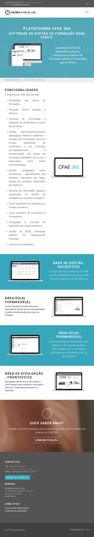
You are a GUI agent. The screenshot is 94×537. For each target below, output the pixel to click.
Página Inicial (12, 80)
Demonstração (47, 440)
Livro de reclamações (16, 511)
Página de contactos (17, 477)
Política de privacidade (17, 508)
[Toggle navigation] (86, 12)
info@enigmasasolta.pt (21, 5)
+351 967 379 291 (18, 2)
